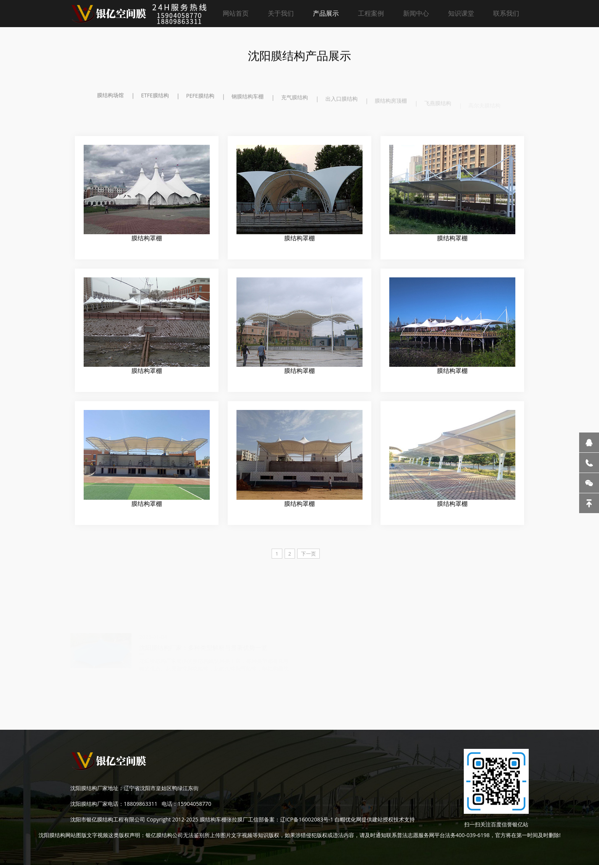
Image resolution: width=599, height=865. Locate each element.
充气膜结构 (294, 100)
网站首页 (236, 13)
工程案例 (371, 13)
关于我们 (281, 13)
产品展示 (326, 13)
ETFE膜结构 (155, 96)
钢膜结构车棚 (248, 98)
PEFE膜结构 (200, 97)
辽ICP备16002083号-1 (306, 819)
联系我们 (506, 13)
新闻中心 (416, 13)
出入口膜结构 (341, 103)
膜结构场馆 (110, 95)
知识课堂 (461, 13)
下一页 (308, 553)
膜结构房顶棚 (391, 105)
